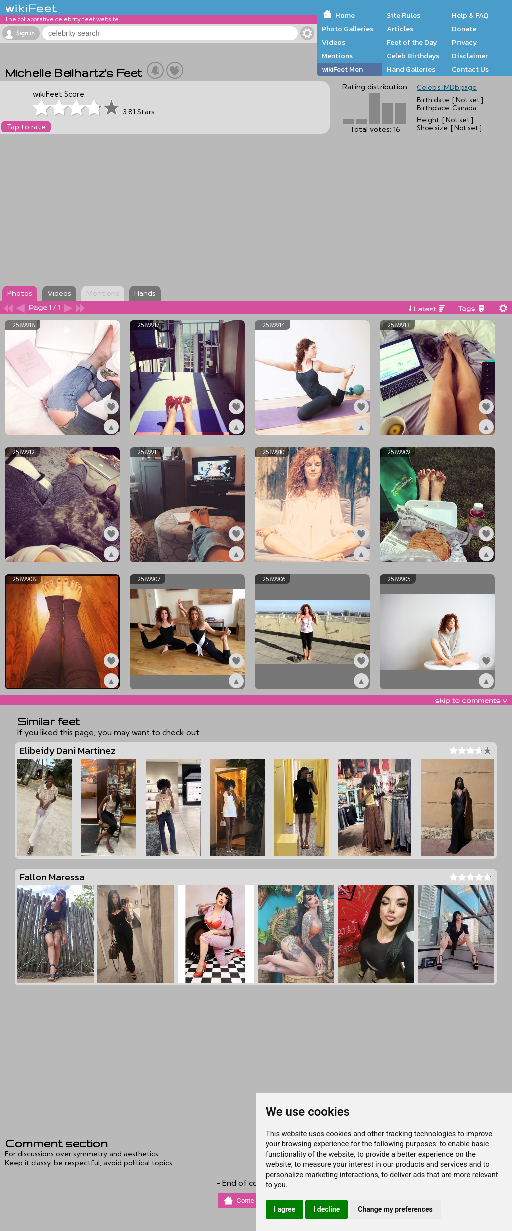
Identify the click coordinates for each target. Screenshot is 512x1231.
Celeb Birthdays (413, 55)
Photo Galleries (348, 28)
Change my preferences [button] (395, 1209)
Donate (464, 28)
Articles (400, 28)
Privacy (465, 42)
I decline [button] (327, 1209)
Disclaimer (470, 55)
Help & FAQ (470, 15)
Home (345, 15)
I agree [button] (285, 1209)
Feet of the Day (412, 42)
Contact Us (470, 69)
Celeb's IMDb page (447, 87)
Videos (334, 42)
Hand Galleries (411, 69)
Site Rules (403, 15)
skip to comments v (471, 700)
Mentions (337, 55)
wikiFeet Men (342, 69)
